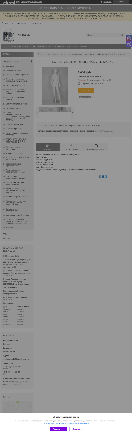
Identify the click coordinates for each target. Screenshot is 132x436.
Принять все (58, 429)
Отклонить (77, 429)
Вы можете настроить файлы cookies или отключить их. (65, 423)
